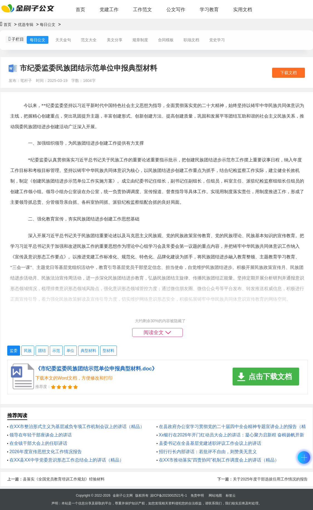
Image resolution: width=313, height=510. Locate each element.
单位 (70, 350)
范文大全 (89, 40)
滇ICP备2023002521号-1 (168, 495)
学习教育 (209, 9)
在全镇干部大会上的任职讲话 (38, 443)
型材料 (108, 350)
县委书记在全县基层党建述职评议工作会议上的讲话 (210, 443)
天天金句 (63, 40)
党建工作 (109, 9)
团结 (42, 350)
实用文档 (242, 9)
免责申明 (197, 495)
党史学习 (217, 40)
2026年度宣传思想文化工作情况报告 (45, 451)
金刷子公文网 (123, 495)
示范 (56, 350)
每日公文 (47, 24)
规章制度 (140, 40)
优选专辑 (25, 24)
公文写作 (175, 9)
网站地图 (215, 495)
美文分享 (114, 40)
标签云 (231, 495)
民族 (28, 350)
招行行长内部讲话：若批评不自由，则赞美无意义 (208, 451)
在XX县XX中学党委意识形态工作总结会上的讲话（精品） (66, 460)
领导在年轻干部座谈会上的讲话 (40, 435)
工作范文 (142, 9)
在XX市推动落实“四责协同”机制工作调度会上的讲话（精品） (219, 460)
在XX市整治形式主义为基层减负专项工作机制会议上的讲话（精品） (76, 426)
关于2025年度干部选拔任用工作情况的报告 (270, 479)
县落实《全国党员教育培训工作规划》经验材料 (64, 479)
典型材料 (88, 350)
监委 (14, 350)
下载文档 (288, 72)
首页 (80, 9)
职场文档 (191, 40)
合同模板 (166, 40)
